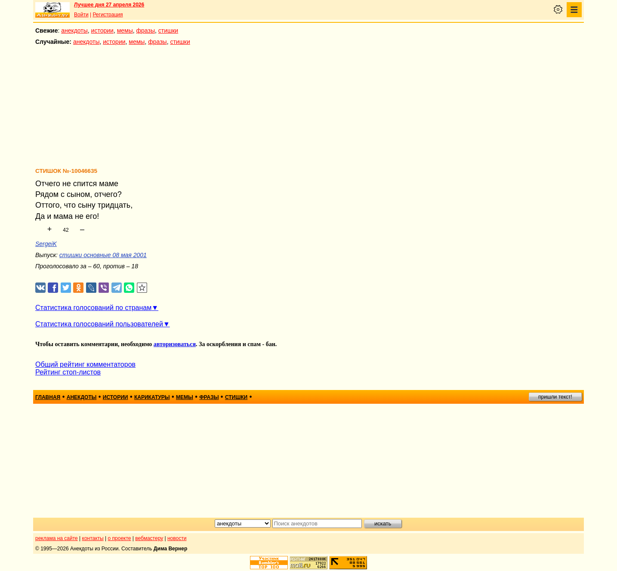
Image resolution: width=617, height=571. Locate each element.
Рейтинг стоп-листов (68, 372)
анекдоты (74, 30)
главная (47, 397)
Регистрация (108, 15)
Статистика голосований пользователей (99, 324)
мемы (125, 30)
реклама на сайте (56, 538)
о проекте (119, 538)
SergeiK (46, 243)
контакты (93, 538)
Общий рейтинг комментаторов (85, 364)
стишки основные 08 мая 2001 (103, 255)
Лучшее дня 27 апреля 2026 (109, 5)
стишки (168, 30)
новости (176, 538)
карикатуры (152, 397)
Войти (81, 15)
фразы (145, 30)
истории (102, 30)
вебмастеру (149, 538)
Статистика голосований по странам (93, 307)
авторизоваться (175, 344)
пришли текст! (555, 397)
